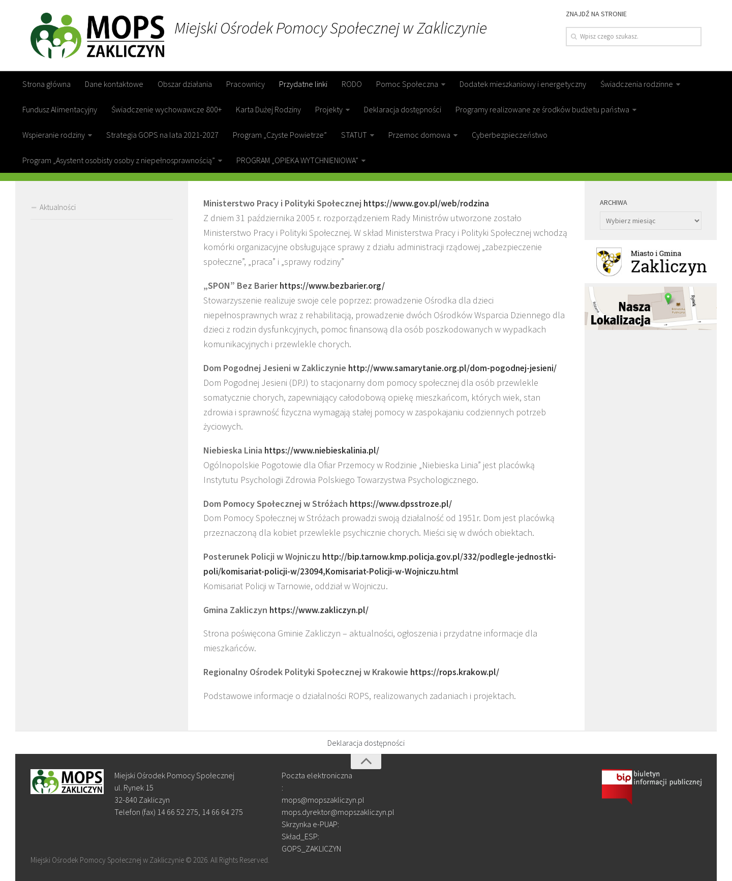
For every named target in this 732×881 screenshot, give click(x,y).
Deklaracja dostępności (402, 109)
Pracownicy (245, 84)
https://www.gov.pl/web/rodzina (427, 203)
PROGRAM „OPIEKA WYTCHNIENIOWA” (297, 160)
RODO (352, 84)
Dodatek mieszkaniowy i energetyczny (523, 84)
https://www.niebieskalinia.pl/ (323, 450)
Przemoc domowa (419, 135)
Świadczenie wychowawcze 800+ (166, 109)
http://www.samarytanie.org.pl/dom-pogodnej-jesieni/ (455, 368)
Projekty (329, 109)
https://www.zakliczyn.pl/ (320, 609)
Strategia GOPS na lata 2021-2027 (162, 135)
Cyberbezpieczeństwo (509, 135)
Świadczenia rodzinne (636, 84)
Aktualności (58, 207)
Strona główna (46, 84)
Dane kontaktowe (114, 84)
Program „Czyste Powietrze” (280, 135)
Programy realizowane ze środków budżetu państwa (542, 109)
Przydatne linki (303, 84)
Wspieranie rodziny (53, 135)
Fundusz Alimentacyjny (59, 109)
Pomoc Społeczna (407, 84)
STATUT (354, 135)
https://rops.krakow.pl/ (455, 672)
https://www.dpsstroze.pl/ (402, 503)
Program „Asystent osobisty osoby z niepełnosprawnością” (118, 160)
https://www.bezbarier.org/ (333, 285)
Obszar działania (185, 84)
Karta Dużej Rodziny (268, 109)
